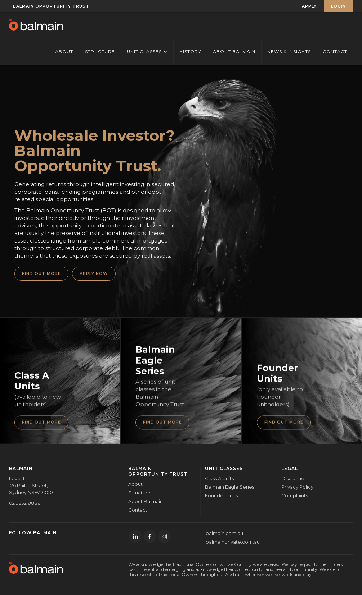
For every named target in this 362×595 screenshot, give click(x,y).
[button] (147, 51)
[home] (36, 25)
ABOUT (64, 51)
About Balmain (234, 51)
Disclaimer (293, 478)
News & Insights (289, 51)
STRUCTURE (100, 51)
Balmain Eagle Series (229, 487)
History (190, 51)
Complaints (294, 495)
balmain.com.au (224, 533)
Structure (139, 492)
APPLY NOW (94, 273)
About (135, 484)
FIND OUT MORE (41, 273)
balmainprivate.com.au (233, 542)
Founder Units (221, 495)
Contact (335, 51)
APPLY (309, 6)
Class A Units (219, 478)
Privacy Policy (297, 487)
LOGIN (338, 6)
